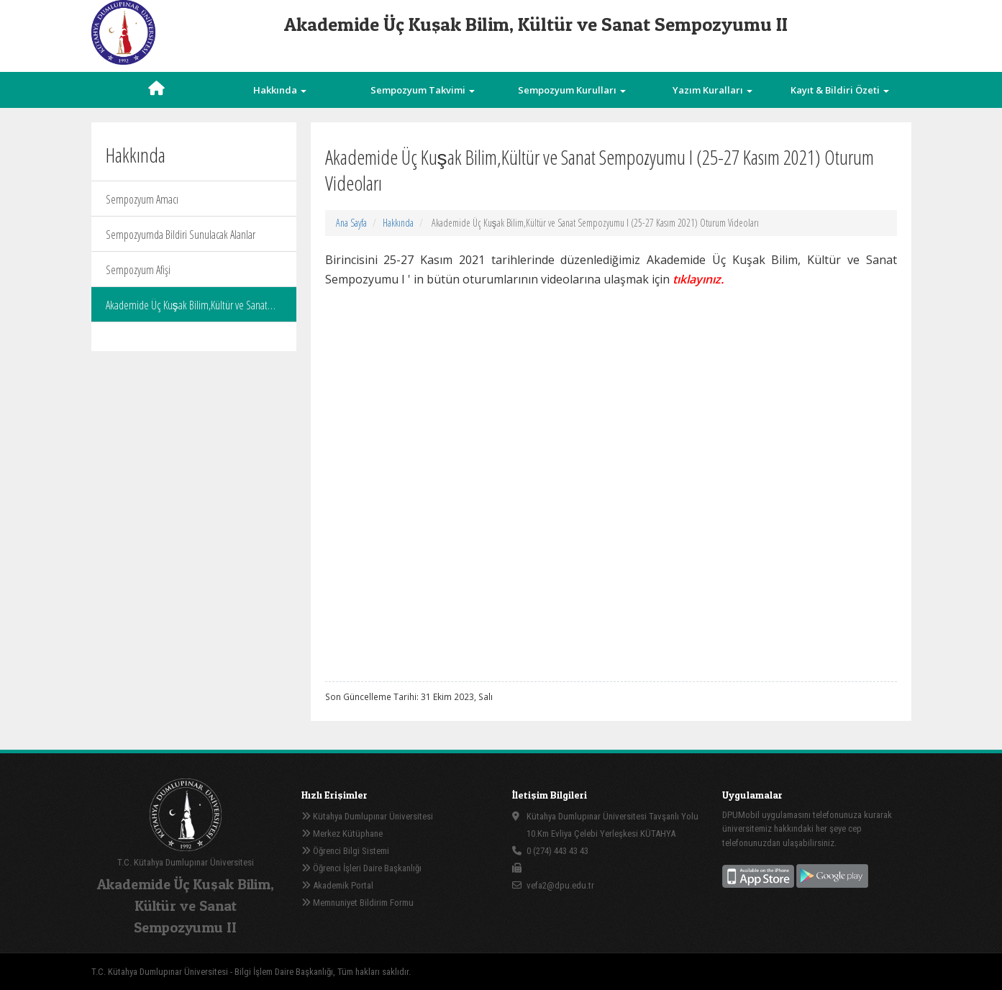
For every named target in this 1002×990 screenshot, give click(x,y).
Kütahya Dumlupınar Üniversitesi (367, 816)
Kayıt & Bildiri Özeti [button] (840, 89)
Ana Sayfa (351, 223)
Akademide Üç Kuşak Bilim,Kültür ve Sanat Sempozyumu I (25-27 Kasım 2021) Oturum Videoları (187, 309)
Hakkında (398, 223)
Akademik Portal (337, 885)
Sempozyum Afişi (138, 270)
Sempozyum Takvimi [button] (422, 89)
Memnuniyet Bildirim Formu (357, 902)
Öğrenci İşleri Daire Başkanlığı (361, 868)
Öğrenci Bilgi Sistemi (345, 850)
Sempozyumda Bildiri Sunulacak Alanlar (180, 234)
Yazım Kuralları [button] (712, 89)
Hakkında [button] (279, 89)
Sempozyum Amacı (142, 199)
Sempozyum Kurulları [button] (572, 89)
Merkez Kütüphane (342, 833)
